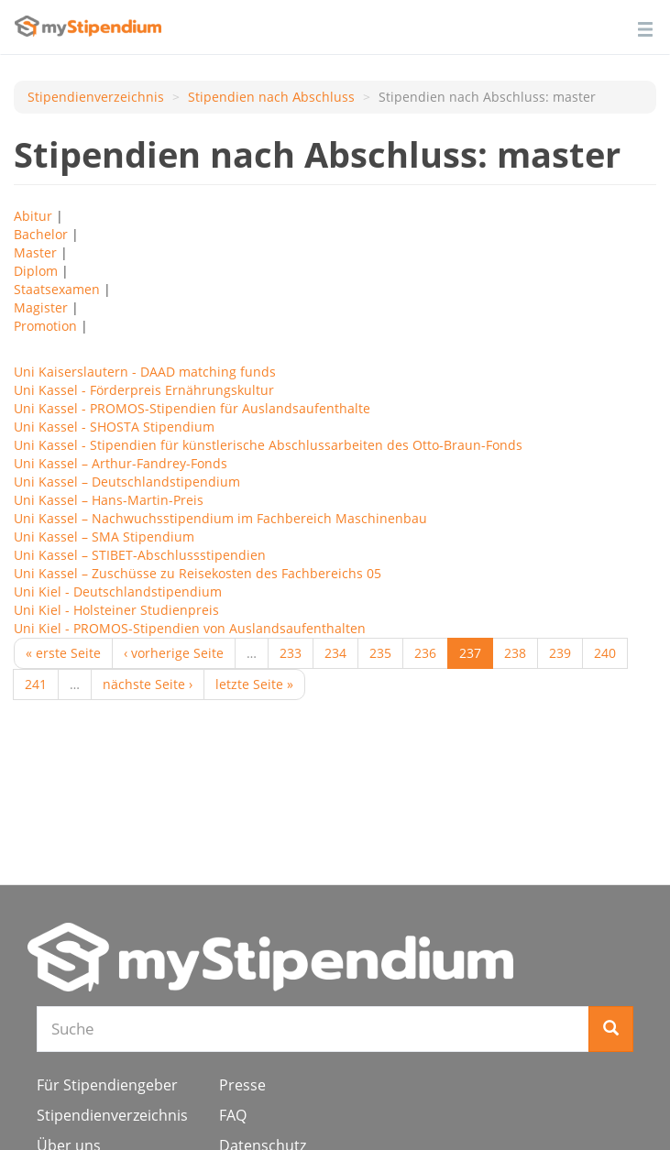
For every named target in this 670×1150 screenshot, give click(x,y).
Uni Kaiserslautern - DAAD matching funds (145, 371)
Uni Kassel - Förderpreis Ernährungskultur (144, 390)
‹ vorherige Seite (174, 653)
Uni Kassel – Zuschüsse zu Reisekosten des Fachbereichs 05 (197, 573)
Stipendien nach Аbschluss (271, 96)
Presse (242, 1085)
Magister (41, 307)
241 (36, 684)
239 (560, 653)
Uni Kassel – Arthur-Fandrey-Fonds (120, 463)
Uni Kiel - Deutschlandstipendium (118, 591)
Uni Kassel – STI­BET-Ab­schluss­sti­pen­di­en (140, 555)
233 (291, 653)
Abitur (33, 216)
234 (335, 653)
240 (605, 653)
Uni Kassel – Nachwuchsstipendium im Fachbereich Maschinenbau (220, 518)
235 (380, 653)
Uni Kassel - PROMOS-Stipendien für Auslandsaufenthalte (192, 408)
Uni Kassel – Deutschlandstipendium (127, 481)
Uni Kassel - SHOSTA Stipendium (114, 426)
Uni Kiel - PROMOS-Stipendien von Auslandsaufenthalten (190, 628)
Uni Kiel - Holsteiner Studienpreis (116, 610)
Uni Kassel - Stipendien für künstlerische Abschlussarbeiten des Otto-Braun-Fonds (268, 445)
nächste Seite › (147, 684)
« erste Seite (63, 653)
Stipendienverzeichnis (95, 96)
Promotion (45, 325)
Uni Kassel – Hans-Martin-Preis (108, 500)
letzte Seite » (254, 684)
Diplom (36, 270)
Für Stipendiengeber (107, 1085)
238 (515, 653)
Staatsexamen (57, 289)
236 (425, 653)
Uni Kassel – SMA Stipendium (104, 536)
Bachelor (41, 234)
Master (35, 252)
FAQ (233, 1115)
